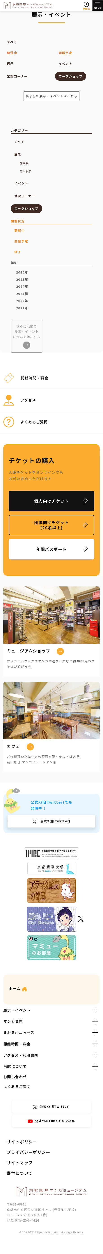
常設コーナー (17, 76)
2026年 (22, 272)
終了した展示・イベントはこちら (51, 96)
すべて (12, 42)
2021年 (22, 308)
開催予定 (65, 52)
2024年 (22, 286)
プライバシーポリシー (28, 1152)
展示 (10, 63)
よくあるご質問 (17, 1086)
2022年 (22, 301)
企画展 (24, 163)
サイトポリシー (22, 1142)
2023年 (22, 293)
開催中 (12, 52)
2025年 (22, 279)
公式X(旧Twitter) (54, 821)
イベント (65, 63)
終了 (17, 252)
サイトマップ (20, 1162)
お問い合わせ (15, 1076)
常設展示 (26, 171)
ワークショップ (71, 76)
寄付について (20, 1173)
